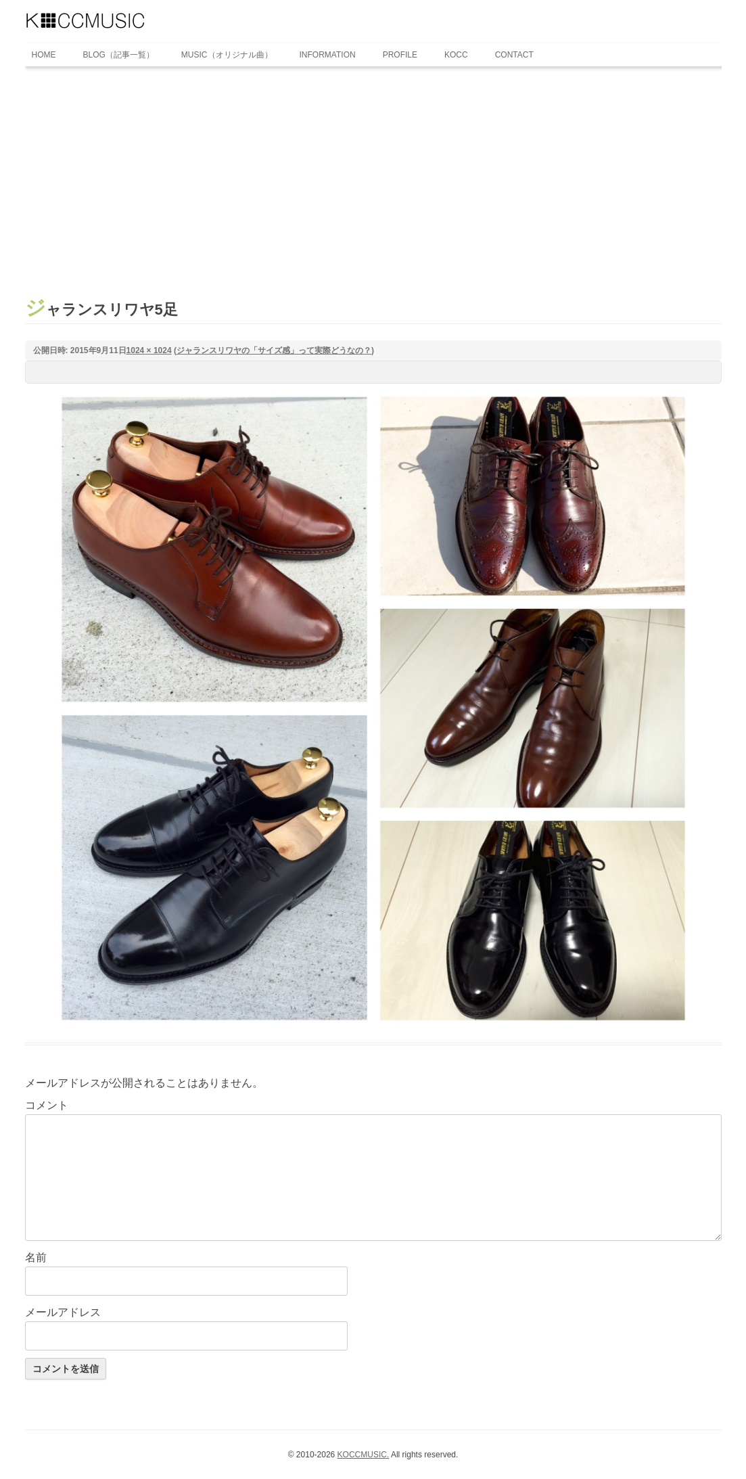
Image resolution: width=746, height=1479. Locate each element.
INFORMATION (328, 55)
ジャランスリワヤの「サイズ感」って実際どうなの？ (274, 350)
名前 (36, 1257)
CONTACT (514, 55)
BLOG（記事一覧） (118, 55)
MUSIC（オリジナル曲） (227, 55)
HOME (44, 55)
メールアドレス (63, 1312)
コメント (46, 1105)
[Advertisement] (373, 171)
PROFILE (400, 55)
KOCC (456, 55)
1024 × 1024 (149, 350)
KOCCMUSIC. (363, 1454)
